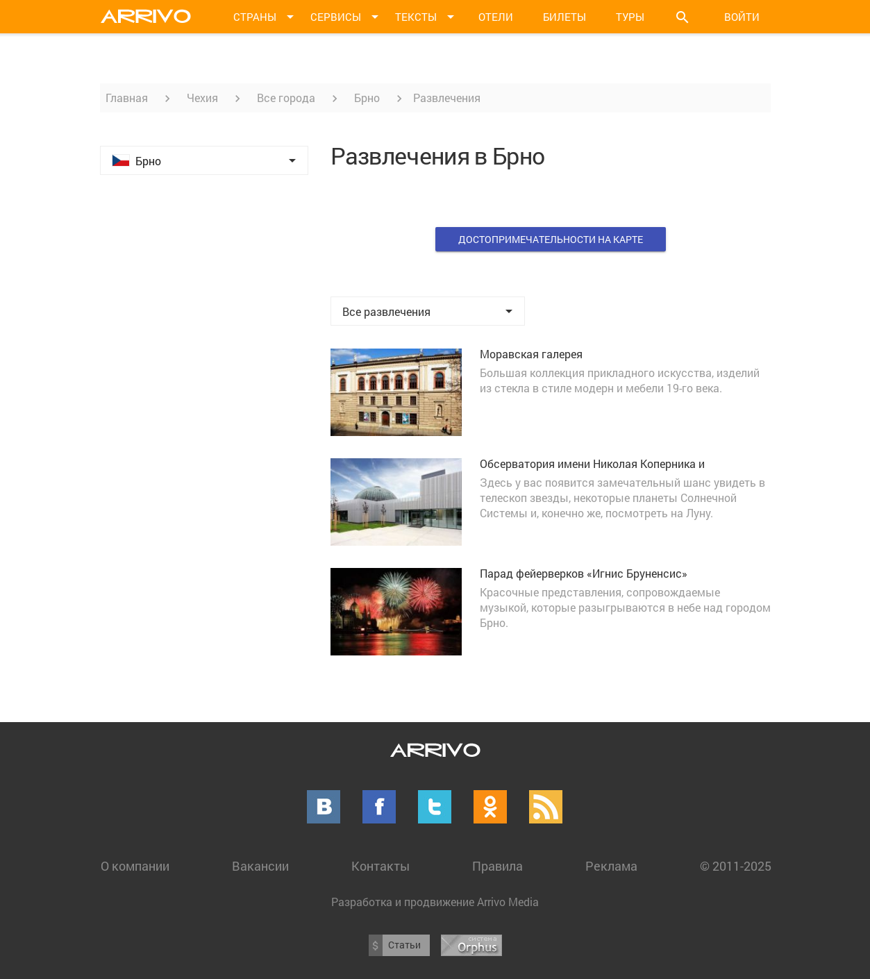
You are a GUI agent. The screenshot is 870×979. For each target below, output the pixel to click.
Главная (127, 97)
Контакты (380, 865)
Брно (367, 97)
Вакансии (260, 865)
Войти (742, 17)
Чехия (202, 97)
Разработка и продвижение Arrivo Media (435, 901)
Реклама (611, 865)
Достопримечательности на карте (550, 239)
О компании (135, 865)
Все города (286, 97)
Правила (497, 865)
